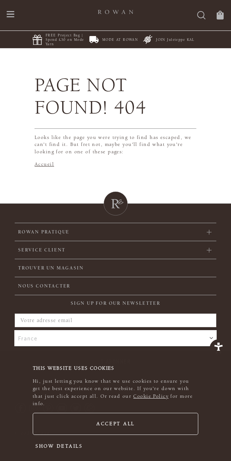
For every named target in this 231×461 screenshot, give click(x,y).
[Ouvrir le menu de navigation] (10, 15)
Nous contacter (44, 286)
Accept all (115, 424)
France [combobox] (28, 338)
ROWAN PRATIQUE (44, 232)
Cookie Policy (150, 396)
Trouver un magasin (50, 268)
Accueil (44, 164)
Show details (59, 446)
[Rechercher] (201, 16)
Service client (41, 250)
